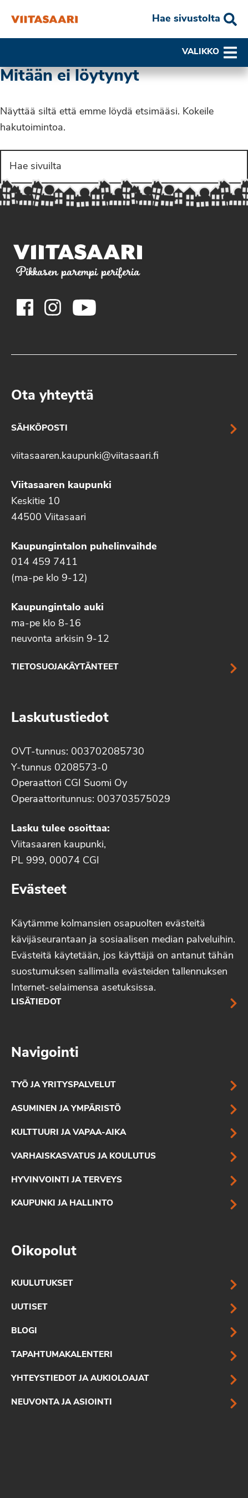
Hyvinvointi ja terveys (66, 1180)
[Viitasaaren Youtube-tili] (84, 307)
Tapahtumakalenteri (62, 1355)
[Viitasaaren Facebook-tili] (25, 307)
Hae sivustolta (186, 19)
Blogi (24, 1331)
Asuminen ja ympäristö (66, 1109)
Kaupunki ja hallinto (62, 1204)
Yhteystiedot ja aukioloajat (80, 1379)
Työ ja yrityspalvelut (63, 1085)
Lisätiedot (36, 1002)
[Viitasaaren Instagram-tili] (52, 307)
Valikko (209, 52)
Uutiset (29, 1307)
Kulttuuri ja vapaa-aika (68, 1133)
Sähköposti (39, 429)
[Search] (124, 167)
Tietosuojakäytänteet (65, 667)
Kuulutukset (42, 1284)
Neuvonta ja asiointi (61, 1403)
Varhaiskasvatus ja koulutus (83, 1157)
